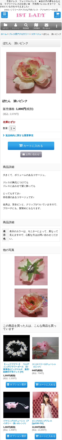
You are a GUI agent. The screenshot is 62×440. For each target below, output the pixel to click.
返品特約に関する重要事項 (18, 135)
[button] (4, 15)
